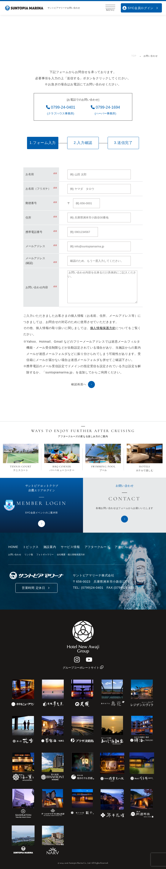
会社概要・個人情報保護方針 (71, 554)
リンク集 (28, 554)
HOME (13, 547)
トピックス (31, 547)
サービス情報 (70, 547)
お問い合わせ (14, 554)
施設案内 (49, 547)
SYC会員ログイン (140, 8)
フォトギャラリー (45, 554)
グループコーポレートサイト (83, 667)
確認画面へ (83, 384)
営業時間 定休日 (36, 588)
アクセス (121, 547)
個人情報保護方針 (103, 328)
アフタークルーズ (97, 547)
